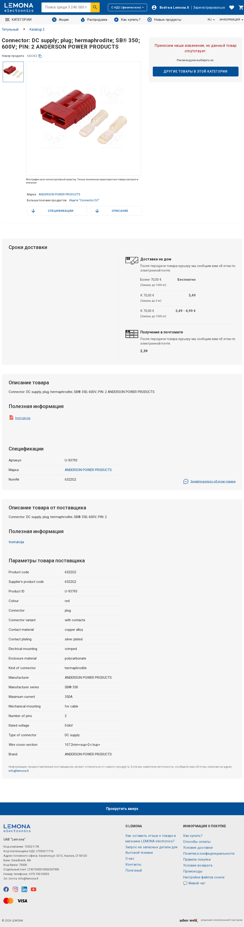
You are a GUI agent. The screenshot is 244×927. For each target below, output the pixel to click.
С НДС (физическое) (127, 7)
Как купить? (127, 19)
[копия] (40, 56)
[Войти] (170, 7)
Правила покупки (197, 859)
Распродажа (93, 19)
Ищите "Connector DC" (84, 200)
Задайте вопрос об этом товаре (209, 481)
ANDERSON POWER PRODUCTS (59, 194)
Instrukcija (23, 418)
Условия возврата (197, 865)
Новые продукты (164, 19)
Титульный (10, 29)
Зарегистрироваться (209, 7)
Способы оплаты (197, 842)
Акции (60, 19)
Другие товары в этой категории (196, 71)
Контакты (133, 864)
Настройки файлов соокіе (204, 877)
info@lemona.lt (19, 770)
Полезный (133, 870)
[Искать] (95, 7)
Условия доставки (198, 848)
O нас (129, 858)
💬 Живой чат (194, 883)
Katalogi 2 (37, 29)
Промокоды (192, 871)
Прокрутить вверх (122, 809)
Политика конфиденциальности (209, 853)
